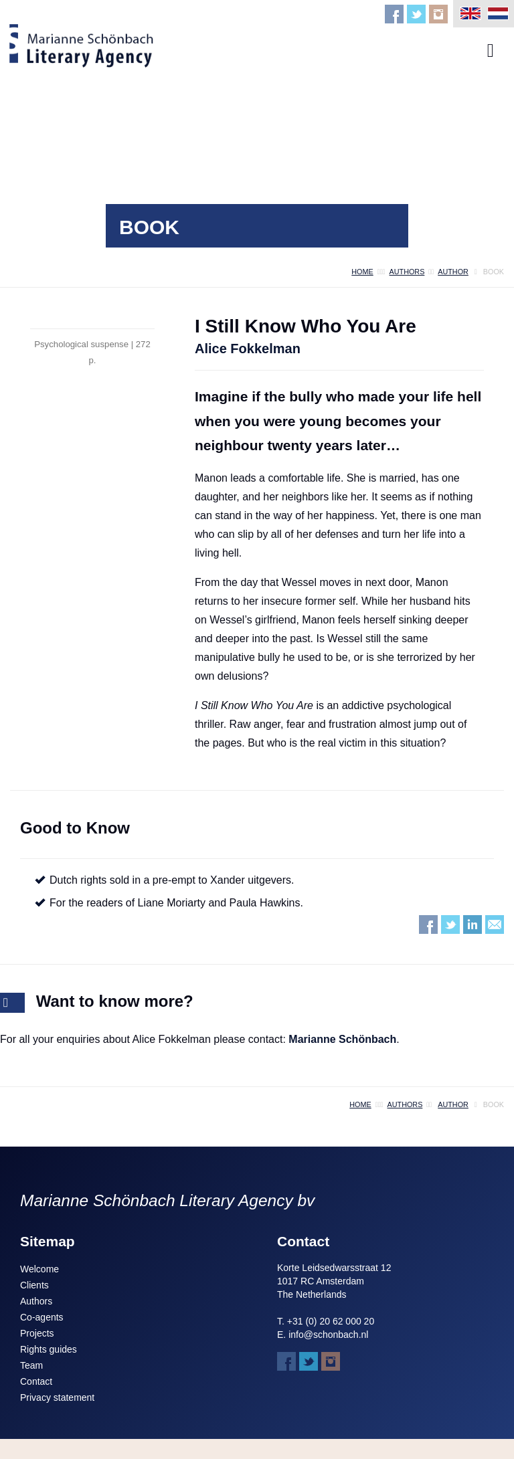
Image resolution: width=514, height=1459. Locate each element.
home (362, 272)
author (453, 272)
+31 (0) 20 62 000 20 (330, 1321)
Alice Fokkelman (248, 348)
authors (407, 272)
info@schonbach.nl (328, 1334)
